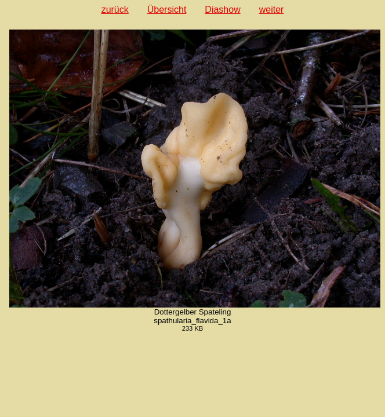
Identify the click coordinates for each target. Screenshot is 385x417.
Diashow (222, 9)
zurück (115, 9)
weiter (271, 9)
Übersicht (167, 9)
